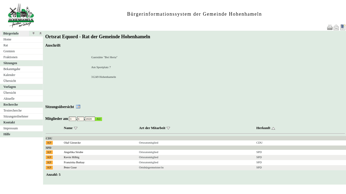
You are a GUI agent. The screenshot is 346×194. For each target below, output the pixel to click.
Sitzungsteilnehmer (16, 116)
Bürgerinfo (11, 33)
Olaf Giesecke (72, 142)
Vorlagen (10, 87)
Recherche (11, 104)
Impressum (11, 128)
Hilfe (7, 134)
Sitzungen (10, 63)
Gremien (9, 51)
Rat (6, 45)
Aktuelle (9, 99)
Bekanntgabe (12, 69)
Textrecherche (13, 110)
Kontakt (9, 122)
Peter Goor (70, 167)
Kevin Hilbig (71, 157)
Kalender (9, 75)
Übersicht (10, 81)
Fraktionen (11, 57)
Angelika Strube (73, 152)
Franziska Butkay (74, 162)
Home (7, 39)
